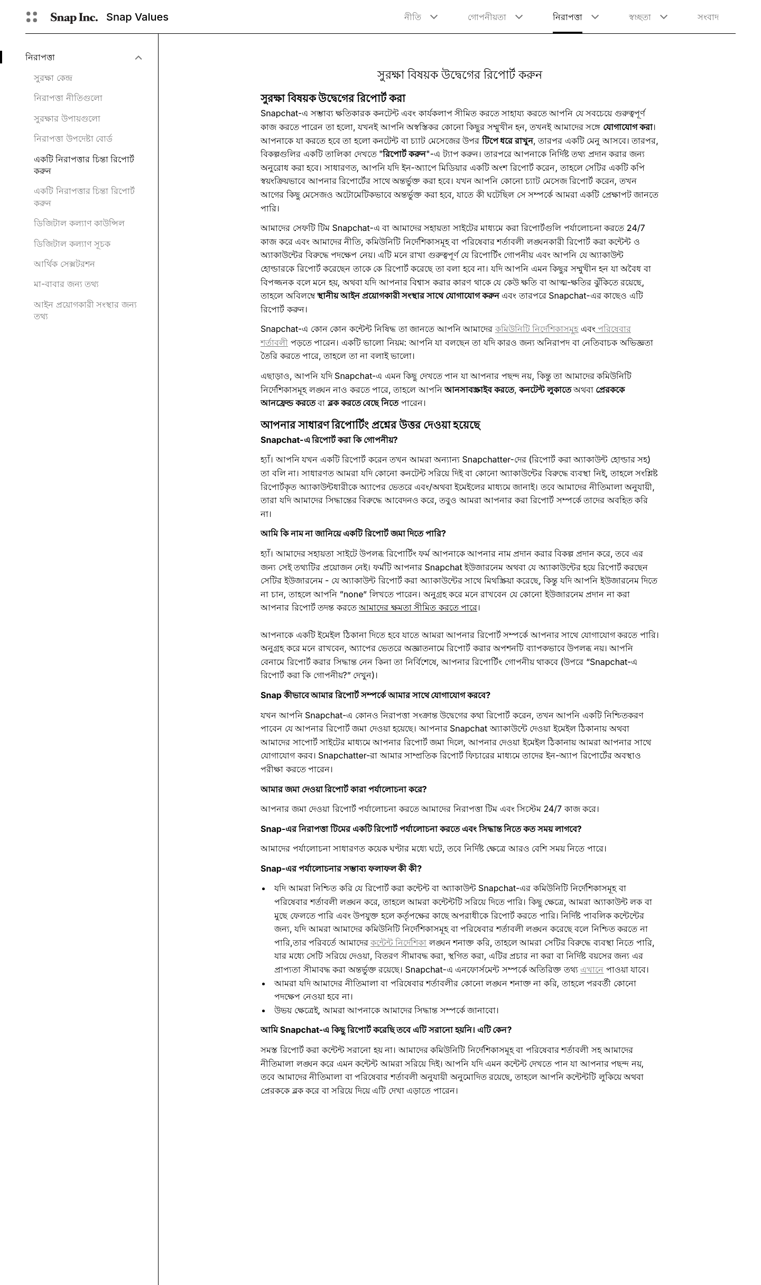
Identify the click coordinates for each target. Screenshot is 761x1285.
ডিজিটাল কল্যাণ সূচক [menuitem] (72, 243)
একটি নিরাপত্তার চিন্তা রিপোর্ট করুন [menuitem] (84, 165)
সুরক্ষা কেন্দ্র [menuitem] (53, 77)
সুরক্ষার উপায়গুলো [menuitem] (67, 118)
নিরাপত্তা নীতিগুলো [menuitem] (68, 98)
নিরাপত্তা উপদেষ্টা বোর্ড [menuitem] (73, 138)
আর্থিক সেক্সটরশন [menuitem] (64, 263)
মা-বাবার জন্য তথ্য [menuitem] (66, 284)
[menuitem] (83, 57)
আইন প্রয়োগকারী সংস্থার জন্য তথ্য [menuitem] (85, 310)
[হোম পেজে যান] (74, 17)
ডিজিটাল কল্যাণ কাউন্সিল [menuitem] (79, 223)
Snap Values (137, 17)
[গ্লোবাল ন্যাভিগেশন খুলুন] (31, 16)
